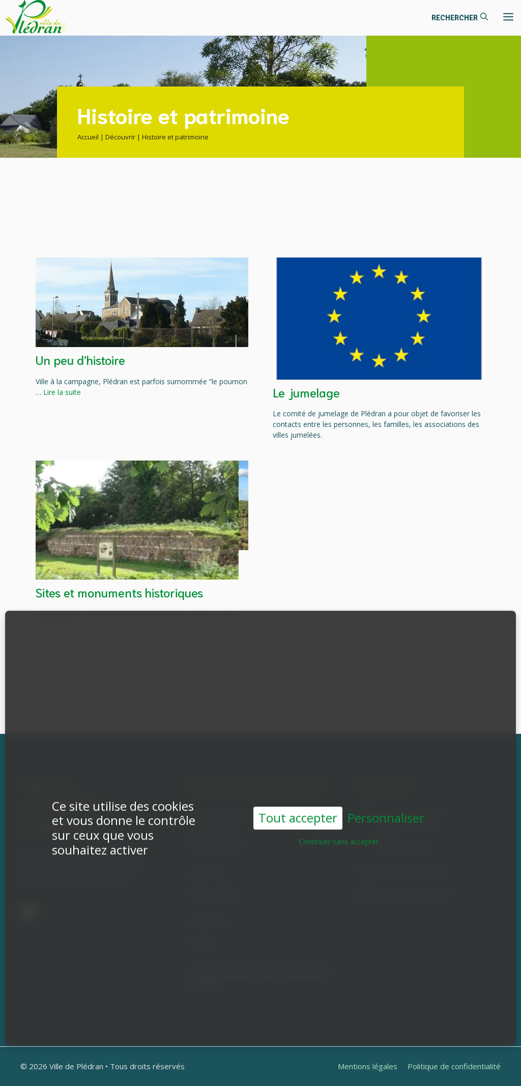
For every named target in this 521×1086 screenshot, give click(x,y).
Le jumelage (306, 392)
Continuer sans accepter (339, 835)
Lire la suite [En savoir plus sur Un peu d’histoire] (62, 392)
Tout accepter (297, 811)
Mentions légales (367, 1066)
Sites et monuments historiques (119, 592)
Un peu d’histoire (80, 359)
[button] (460, 18)
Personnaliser (386, 811)
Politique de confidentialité (454, 1066)
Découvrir (120, 136)
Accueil (88, 136)
